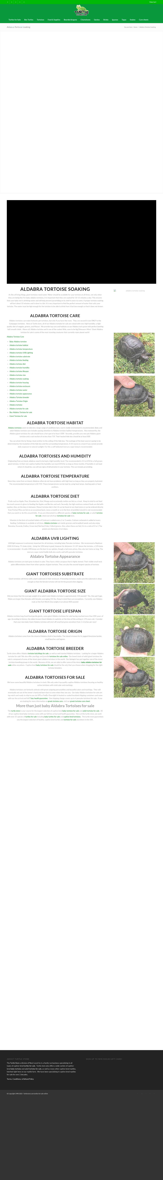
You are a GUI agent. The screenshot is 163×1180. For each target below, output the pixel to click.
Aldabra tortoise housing (19, 382)
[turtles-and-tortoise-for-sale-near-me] (81, 10)
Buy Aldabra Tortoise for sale (21, 412)
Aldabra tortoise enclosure (20, 386)
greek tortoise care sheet (80, 701)
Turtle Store (15, 1146)
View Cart (152, 2)
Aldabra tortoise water (18, 390)
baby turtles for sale (52, 717)
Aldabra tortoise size (18, 375)
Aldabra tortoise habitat (19, 345)
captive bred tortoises (72, 717)
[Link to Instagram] (20, 2)
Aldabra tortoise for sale (19, 409)
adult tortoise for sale (91, 711)
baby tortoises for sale (44, 665)
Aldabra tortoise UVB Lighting (21, 353)
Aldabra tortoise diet (18, 364)
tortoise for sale (70, 720)
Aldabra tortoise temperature (21, 349)
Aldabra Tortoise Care (15, 337)
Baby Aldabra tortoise (18, 341)
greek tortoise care (55, 701)
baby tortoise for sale (81, 513)
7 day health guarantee (38, 698)
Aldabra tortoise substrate (20, 356)
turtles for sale (31, 717)
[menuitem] (152, 2)
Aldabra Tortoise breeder (19, 397)
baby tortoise (16, 1152)
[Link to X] (12, 2)
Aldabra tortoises (15, 428)
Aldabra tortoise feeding (19, 360)
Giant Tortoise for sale (18, 416)
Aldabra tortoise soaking (19, 379)
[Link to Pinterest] (16, 2)
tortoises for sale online (59, 656)
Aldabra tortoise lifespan (19, 371)
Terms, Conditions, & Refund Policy (20, 1162)
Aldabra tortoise (16, 405)
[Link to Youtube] (24, 2)
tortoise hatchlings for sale (38, 653)
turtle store (15, 711)
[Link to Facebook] (8, 2)
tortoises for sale (63, 516)
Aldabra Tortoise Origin (19, 401)
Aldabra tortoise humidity (19, 368)
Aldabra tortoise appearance (21, 394)
